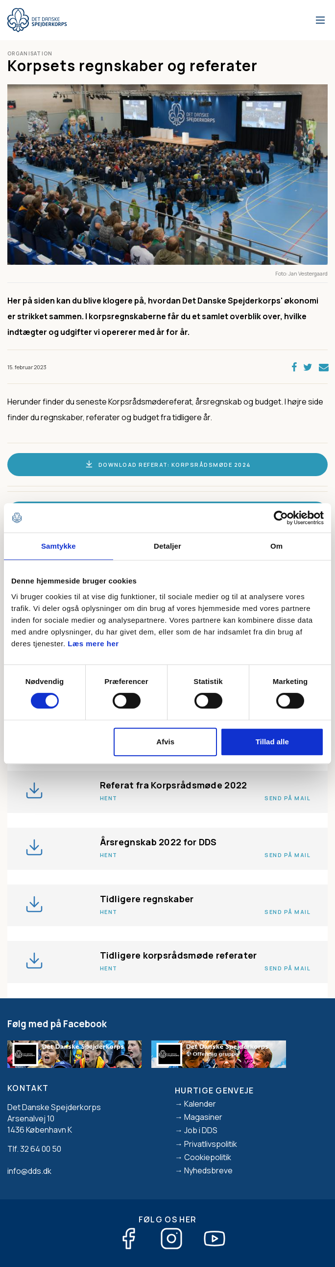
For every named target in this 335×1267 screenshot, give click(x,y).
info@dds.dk (29, 1171)
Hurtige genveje (214, 1090)
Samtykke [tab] (58, 546)
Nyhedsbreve (208, 1170)
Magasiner (203, 1117)
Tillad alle (272, 741)
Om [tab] (276, 546)
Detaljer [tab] (167, 546)
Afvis (165, 741)
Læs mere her (93, 643)
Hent (109, 798)
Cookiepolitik (207, 1157)
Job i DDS (200, 1130)
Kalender (200, 1103)
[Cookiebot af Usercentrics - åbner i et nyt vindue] (281, 517)
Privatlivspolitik (210, 1144)
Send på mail (287, 798)
